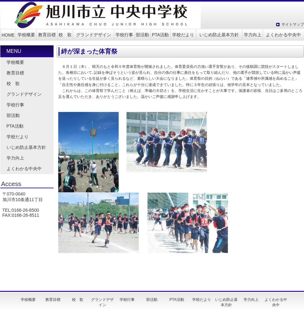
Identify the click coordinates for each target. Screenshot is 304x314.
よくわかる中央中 (283, 34)
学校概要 (26, 34)
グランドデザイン (93, 34)
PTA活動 (160, 34)
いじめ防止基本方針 (219, 34)
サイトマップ (292, 24)
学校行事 (124, 34)
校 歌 (65, 34)
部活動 (142, 34)
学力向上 (252, 34)
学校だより (183, 34)
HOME (8, 35)
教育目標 (47, 34)
